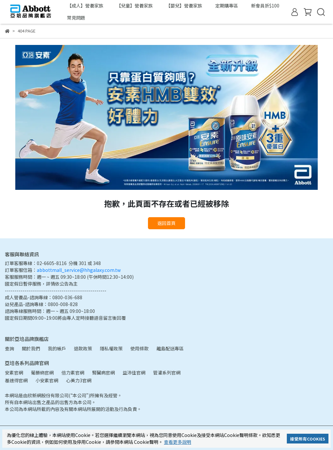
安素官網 (14, 372)
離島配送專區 (170, 348)
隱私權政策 (111, 348)
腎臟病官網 (103, 372)
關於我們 (31, 348)
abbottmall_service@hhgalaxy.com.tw (79, 270)
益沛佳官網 (134, 372)
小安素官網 (46, 380)
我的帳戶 (57, 348)
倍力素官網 (72, 372)
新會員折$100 (265, 5)
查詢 (9, 348)
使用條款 (139, 348)
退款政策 (83, 348)
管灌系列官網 (166, 372)
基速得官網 (16, 380)
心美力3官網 (78, 380)
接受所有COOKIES (307, 439)
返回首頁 (166, 223)
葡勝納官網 (42, 372)
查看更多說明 (177, 442)
